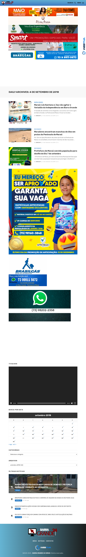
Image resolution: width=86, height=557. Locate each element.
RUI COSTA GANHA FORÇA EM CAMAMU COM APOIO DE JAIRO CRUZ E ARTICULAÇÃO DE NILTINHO (43, 514)
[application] (43, 386)
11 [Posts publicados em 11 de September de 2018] (33, 431)
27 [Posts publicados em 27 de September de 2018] (52, 438)
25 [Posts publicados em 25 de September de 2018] (33, 438)
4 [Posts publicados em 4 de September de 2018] (32, 427)
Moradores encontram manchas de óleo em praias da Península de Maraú (54, 133)
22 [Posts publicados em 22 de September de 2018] (72, 434)
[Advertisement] (43, 72)
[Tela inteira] (75, 403)
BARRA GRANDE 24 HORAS (41, 553)
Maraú (18, 490)
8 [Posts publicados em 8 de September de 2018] (72, 427)
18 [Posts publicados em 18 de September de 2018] (33, 434)
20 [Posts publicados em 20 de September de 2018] (52, 434)
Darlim (38, 115)
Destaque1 (37, 129)
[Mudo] (72, 403)
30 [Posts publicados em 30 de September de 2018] (14, 441)
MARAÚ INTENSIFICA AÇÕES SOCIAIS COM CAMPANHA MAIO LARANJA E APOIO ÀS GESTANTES (43, 506)
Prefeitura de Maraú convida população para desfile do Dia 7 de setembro (55, 152)
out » (14, 444)
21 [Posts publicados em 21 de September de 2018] (62, 434)
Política (18, 517)
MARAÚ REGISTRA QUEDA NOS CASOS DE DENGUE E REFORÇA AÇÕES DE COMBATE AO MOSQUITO (43, 485)
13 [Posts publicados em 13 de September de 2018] (52, 431)
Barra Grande (38, 102)
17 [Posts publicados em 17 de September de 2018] (23, 434)
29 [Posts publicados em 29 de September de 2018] (72, 438)
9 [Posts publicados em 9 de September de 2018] (13, 431)
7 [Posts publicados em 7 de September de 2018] (62, 427)
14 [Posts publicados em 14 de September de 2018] (62, 431)
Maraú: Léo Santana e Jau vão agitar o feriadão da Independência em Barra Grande (55, 106)
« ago (10, 444)
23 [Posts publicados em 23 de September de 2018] (14, 438)
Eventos (18, 500)
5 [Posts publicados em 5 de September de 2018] (42, 427)
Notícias (41, 541)
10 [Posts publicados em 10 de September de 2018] (23, 431)
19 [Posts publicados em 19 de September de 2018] (42, 434)
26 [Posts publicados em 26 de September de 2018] (42, 438)
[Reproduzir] (11, 403)
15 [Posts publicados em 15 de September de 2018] (72, 431)
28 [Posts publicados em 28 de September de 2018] (62, 438)
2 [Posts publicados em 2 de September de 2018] (13, 427)
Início (35, 541)
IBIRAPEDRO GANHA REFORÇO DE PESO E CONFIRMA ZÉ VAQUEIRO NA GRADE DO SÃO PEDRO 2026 (44, 498)
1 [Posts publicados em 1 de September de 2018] (72, 424)
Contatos (49, 541)
